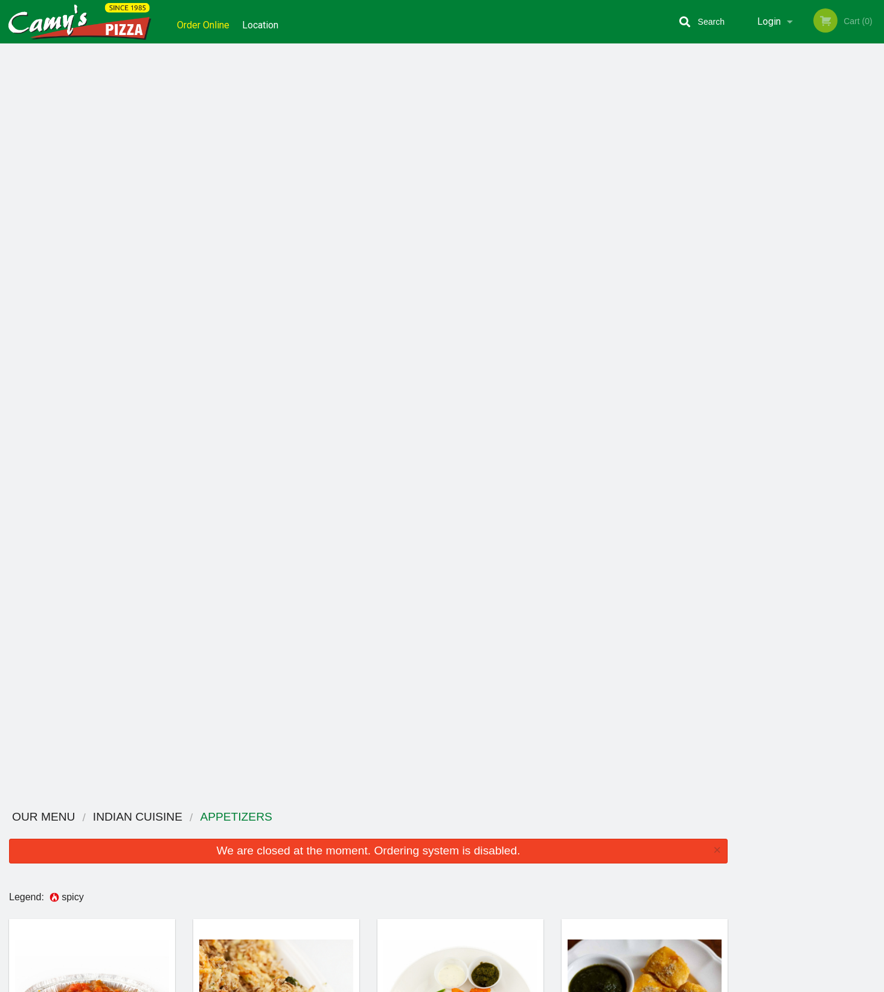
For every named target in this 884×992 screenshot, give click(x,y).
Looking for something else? (368, 785)
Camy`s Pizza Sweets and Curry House (253, 839)
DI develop (460, 951)
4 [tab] (819, 258)
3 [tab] (801, 258)
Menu (410, 854)
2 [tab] (783, 258)
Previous (746, 173)
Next (875, 173)
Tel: (638, 884)
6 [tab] (856, 258)
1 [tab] (765, 258)
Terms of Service (462, 983)
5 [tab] (837, 258)
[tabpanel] (810, 165)
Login (769, 21)
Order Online (203, 21)
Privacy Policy (525, 884)
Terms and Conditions (538, 869)
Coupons (516, 854)
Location (265, 21)
